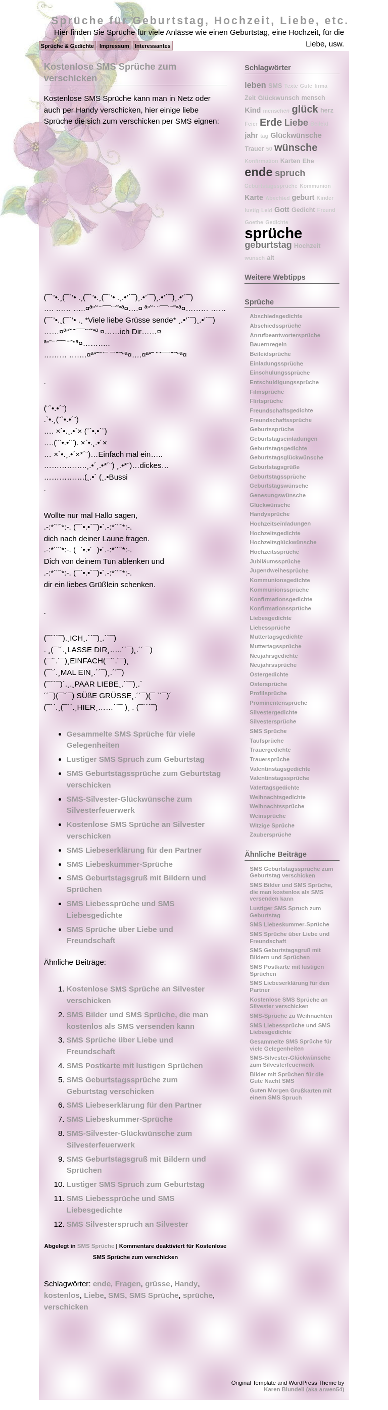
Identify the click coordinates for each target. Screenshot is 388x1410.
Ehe (308, 161)
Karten (290, 161)
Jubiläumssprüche (275, 561)
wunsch (255, 258)
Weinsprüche (267, 816)
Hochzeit (307, 245)
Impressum (114, 46)
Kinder (325, 198)
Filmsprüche (267, 392)
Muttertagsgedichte (276, 637)
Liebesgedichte (271, 618)
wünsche (296, 147)
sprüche (198, 1295)
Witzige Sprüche (272, 825)
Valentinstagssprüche (279, 778)
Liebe (94, 1295)
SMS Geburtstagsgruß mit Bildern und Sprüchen (285, 953)
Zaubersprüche (270, 834)
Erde (271, 122)
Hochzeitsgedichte (275, 533)
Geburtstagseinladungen (283, 439)
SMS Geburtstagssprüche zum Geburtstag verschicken (291, 872)
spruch (290, 173)
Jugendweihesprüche (279, 570)
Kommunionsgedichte (280, 580)
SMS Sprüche (95, 1246)
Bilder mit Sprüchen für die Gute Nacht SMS (286, 1077)
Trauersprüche (269, 759)
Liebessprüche (270, 627)
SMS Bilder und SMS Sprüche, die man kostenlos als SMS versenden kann (291, 892)
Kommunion (315, 186)
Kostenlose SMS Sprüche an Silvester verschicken (288, 1003)
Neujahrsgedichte (274, 656)
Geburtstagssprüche (271, 186)
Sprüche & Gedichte (67, 46)
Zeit (250, 97)
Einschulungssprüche (280, 373)
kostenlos (62, 1295)
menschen (276, 111)
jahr (251, 135)
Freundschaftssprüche (281, 420)
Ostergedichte (269, 674)
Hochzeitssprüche (274, 552)
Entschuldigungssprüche (284, 382)
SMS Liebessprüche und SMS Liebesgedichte (290, 1028)
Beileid (319, 124)
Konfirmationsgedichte (281, 599)
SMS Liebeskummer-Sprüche (120, 864)
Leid (266, 210)
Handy (186, 1283)
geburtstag (268, 245)
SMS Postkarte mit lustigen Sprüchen (135, 1065)
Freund (326, 210)
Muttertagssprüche (276, 646)
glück (305, 109)
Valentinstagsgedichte (280, 769)
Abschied (277, 198)
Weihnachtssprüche (277, 806)
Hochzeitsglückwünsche (283, 542)
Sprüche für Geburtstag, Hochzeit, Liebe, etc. (200, 21)
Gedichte (276, 222)
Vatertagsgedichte (274, 788)
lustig (252, 210)
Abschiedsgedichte (276, 316)
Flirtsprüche (266, 401)
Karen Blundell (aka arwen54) (304, 1389)
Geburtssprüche (272, 429)
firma (320, 86)
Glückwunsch (278, 97)
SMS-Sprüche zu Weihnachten (291, 1016)
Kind (253, 110)
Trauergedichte (270, 750)
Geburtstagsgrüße (275, 467)
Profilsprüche (268, 693)
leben (255, 84)
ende (102, 1283)
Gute (306, 86)
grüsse (157, 1283)
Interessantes (153, 46)
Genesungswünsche (278, 495)
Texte (291, 86)
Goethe (254, 222)
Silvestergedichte (273, 712)
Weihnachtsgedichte (278, 797)
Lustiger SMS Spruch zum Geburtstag (136, 759)
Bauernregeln (268, 344)
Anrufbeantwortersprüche (285, 335)
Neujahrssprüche (273, 665)
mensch (313, 97)
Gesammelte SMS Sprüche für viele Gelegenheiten (291, 1045)
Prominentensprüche (278, 703)
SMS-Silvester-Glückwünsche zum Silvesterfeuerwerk (290, 1061)
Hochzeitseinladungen (280, 523)
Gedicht (303, 210)
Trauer (254, 148)
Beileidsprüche (270, 354)
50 (269, 149)
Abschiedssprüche (275, 326)
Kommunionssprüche (279, 590)
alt (270, 258)
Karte (254, 197)
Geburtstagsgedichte (278, 448)
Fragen (128, 1283)
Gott (281, 209)
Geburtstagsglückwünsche (286, 457)
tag (264, 136)
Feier (251, 124)
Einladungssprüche (276, 363)
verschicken (66, 1306)
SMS (116, 1295)
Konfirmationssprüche (280, 608)
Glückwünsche (296, 135)
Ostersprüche (268, 684)
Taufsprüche (267, 741)
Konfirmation (261, 161)
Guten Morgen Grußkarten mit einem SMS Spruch (290, 1094)
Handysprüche (269, 514)
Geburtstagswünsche (279, 486)
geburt (303, 197)
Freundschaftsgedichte (281, 410)
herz (326, 110)
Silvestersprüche (273, 721)
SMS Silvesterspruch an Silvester (127, 1224)
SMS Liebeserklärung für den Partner (134, 850)
